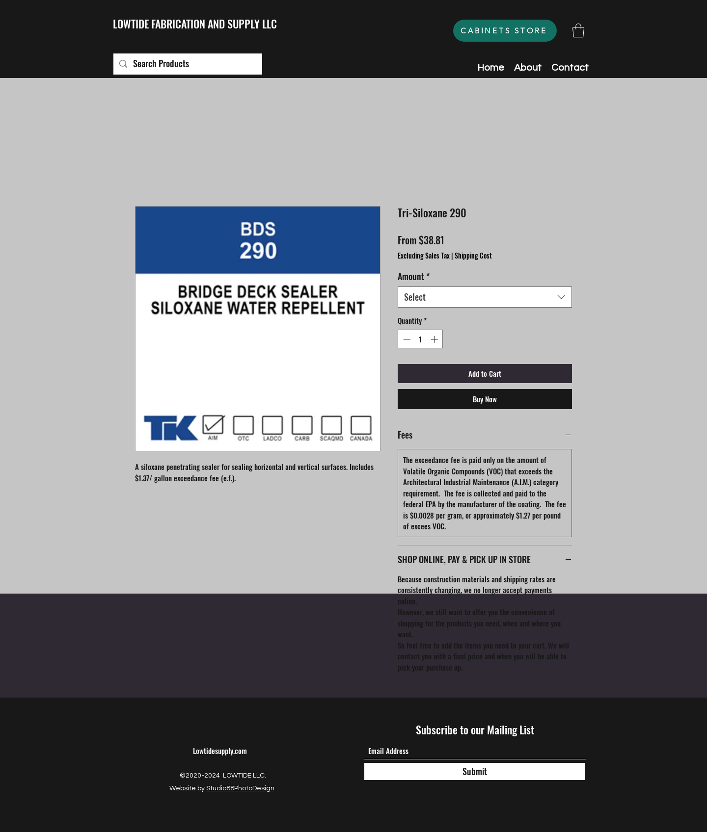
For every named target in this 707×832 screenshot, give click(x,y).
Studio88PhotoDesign (240, 788)
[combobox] (485, 297)
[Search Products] (187, 64)
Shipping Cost (473, 255)
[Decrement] (405, 339)
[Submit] (474, 771)
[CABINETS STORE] (505, 31)
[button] (578, 31)
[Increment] (435, 339)
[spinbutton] (420, 339)
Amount (414, 276)
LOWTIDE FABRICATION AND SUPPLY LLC (195, 23)
